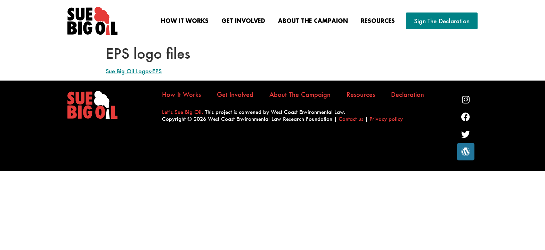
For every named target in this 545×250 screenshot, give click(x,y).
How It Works (185, 20)
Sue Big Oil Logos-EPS (134, 71)
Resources (378, 20)
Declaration (407, 95)
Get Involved (243, 20)
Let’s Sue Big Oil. (182, 111)
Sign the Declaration (442, 21)
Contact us (351, 118)
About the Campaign (313, 20)
